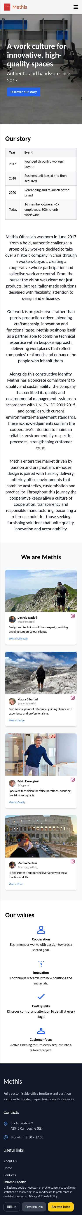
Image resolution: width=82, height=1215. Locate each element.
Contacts (9, 1175)
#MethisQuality (17, 802)
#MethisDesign (17, 720)
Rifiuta (11, 1207)
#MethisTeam (16, 884)
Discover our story (23, 92)
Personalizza (34, 1207)
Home (7, 1168)
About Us (10, 1161)
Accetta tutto (60, 1207)
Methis (19, 7)
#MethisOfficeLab (18, 638)
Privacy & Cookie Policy (43, 1196)
